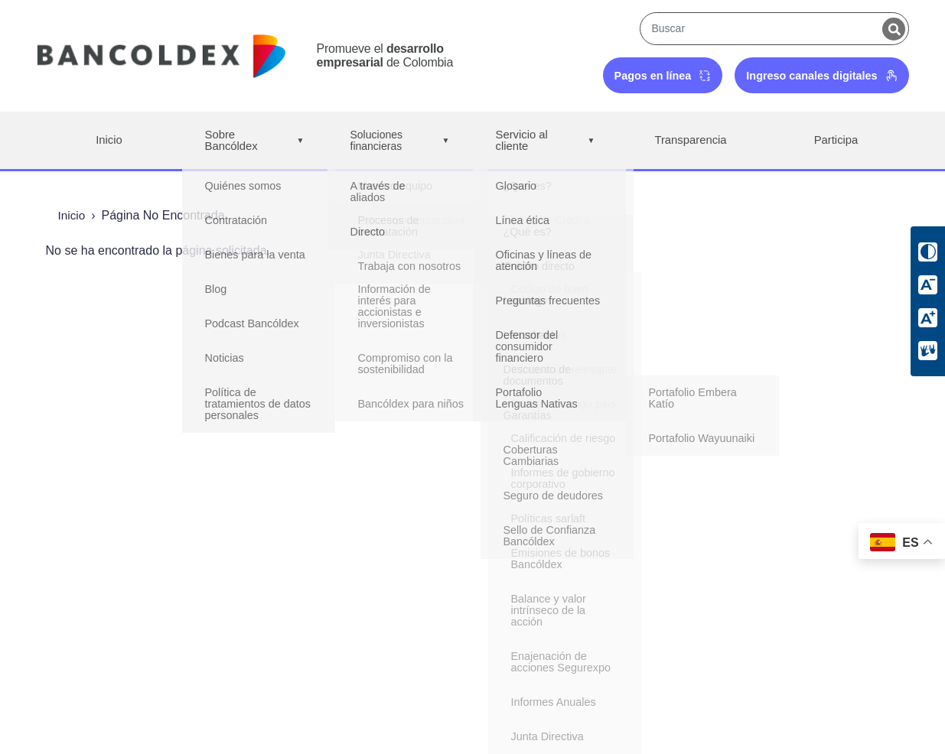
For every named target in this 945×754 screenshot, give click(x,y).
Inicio (109, 140)
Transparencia (691, 140)
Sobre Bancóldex (255, 140)
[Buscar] (893, 29)
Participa (835, 140)
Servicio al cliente (545, 140)
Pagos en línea (663, 76)
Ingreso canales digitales (821, 76)
